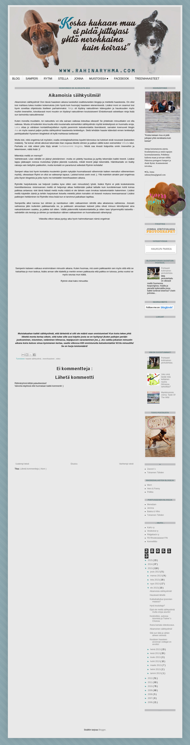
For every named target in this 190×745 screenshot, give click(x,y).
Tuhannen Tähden (155, 472)
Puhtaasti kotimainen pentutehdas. (167, 270)
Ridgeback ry (153, 534)
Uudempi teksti (22, 464)
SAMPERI (32, 78)
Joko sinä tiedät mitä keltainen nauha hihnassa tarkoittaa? (166, 380)
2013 (150, 568)
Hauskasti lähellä (157, 595)
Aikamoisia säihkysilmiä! (161, 591)
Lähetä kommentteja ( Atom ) (33, 469)
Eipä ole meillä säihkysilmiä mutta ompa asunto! (162, 610)
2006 (150, 702)
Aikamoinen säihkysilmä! (161, 629)
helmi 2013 (155, 669)
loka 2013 (155, 580)
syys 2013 (155, 583)
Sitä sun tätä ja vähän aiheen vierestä (159, 634)
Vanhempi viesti (126, 464)
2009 (150, 690)
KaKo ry (151, 527)
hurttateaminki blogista (70, 146)
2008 (150, 694)
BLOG (16, 78)
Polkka (150, 492)
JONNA (78, 78)
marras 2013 (156, 575)
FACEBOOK (121, 78)
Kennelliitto (152, 541)
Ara (16, 130)
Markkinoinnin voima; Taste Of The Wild (168, 395)
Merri (149, 485)
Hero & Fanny (153, 488)
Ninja (71, 108)
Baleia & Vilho (153, 511)
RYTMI (48, 78)
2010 (150, 686)
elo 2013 (154, 588)
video (58, 359)
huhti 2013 (155, 661)
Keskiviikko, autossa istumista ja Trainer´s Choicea (160, 618)
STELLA (63, 78)
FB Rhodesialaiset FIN (157, 538)
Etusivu (74, 464)
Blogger (102, 730)
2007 (150, 698)
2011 (150, 682)
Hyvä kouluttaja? (157, 606)
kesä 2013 (155, 653)
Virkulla (125, 143)
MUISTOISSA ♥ (98, 78)
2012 (150, 678)
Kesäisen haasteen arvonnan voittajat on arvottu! (160, 642)
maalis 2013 (156, 665)
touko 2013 (155, 657)
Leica (17, 127)
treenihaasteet (49, 359)
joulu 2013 (155, 572)
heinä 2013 (155, 649)
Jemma (150, 508)
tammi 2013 (155, 673)
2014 (150, 564)
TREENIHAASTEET (147, 78)
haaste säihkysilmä (34, 359)
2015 (150, 560)
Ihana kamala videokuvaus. (162, 625)
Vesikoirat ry (152, 531)
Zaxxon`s (151, 469)
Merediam (151, 504)
